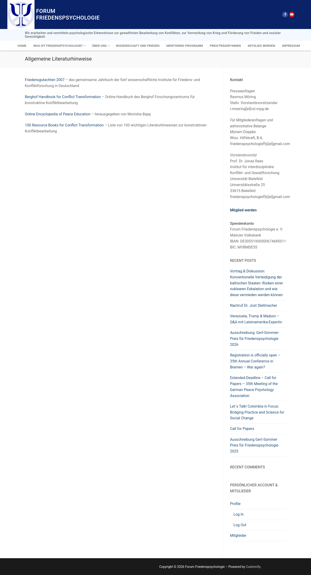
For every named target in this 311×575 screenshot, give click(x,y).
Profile (236, 504)
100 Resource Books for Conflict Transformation (64, 125)
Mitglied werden (243, 210)
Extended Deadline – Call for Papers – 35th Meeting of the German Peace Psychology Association (254, 387)
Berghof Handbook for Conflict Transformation (63, 97)
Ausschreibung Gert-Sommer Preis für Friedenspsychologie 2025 (254, 445)
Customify (253, 567)
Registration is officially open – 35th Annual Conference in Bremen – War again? (255, 361)
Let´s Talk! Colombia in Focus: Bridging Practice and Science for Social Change (257, 412)
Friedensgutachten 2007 (44, 80)
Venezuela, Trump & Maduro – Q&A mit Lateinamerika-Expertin (256, 319)
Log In (238, 514)
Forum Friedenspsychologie (68, 14)
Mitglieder (238, 535)
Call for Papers (242, 428)
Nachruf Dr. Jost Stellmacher (253, 305)
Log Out (239, 525)
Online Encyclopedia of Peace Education (57, 114)
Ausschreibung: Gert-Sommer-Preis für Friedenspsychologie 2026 (254, 338)
